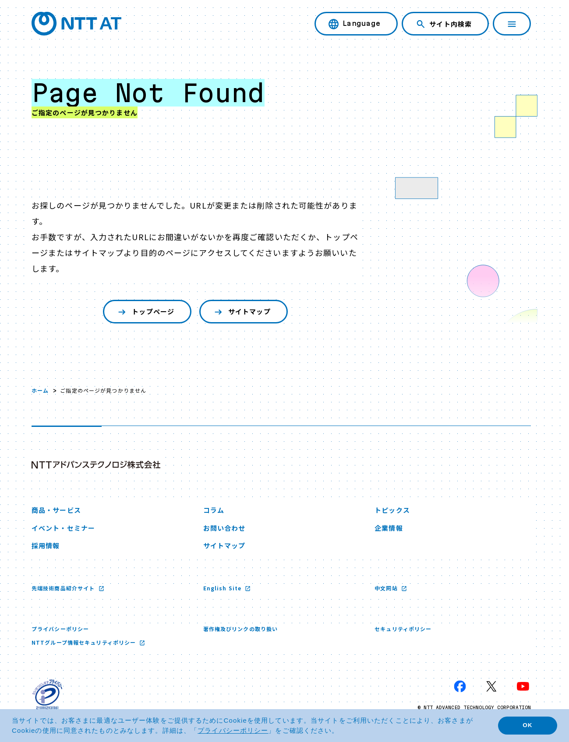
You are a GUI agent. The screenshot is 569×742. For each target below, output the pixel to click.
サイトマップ (241, 312)
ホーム (40, 390)
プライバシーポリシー (60, 628)
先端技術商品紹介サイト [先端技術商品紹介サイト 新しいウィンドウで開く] (64, 588)
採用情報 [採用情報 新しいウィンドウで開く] (46, 545)
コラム (213, 510)
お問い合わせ (224, 528)
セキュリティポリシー (403, 628)
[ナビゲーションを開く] (512, 24)
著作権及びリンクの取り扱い (240, 628)
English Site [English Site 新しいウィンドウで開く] (223, 588)
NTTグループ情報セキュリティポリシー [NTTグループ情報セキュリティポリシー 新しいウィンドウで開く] (85, 642)
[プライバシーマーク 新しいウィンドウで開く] (47, 694)
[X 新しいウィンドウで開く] (491, 686)
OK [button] (527, 725)
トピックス (392, 510)
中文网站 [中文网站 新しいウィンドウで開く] (387, 588)
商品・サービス (56, 510)
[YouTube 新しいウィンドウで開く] (523, 686)
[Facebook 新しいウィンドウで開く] (460, 686)
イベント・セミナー (63, 528)
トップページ (145, 312)
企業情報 (389, 528)
